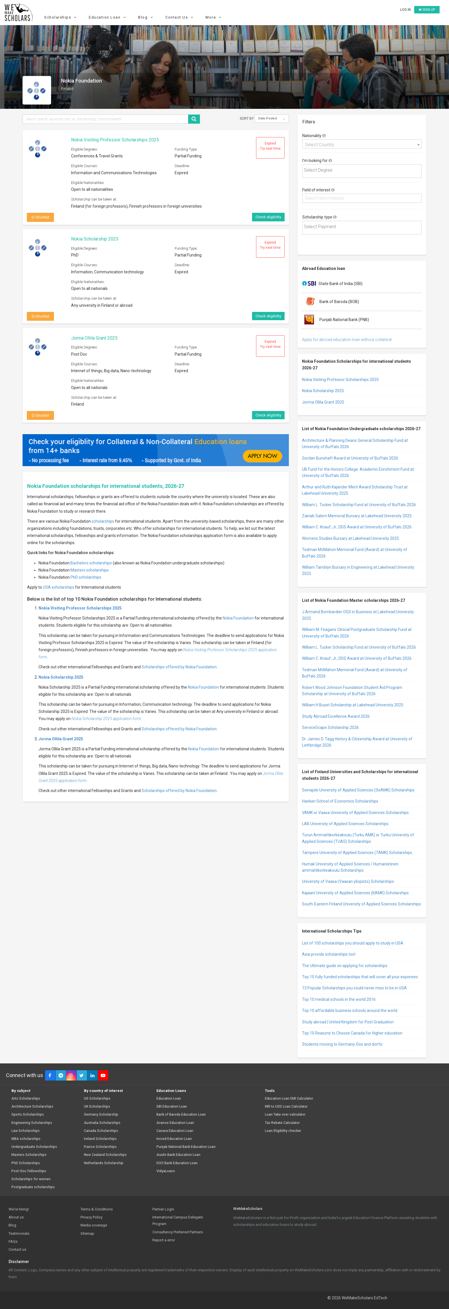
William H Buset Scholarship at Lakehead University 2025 (352, 705)
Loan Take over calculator (285, 1114)
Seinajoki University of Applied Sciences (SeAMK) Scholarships (358, 790)
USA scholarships (58, 587)
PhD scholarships (86, 577)
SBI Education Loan (171, 1106)
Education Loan (108, 17)
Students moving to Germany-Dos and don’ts (342, 1044)
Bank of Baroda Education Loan (181, 1114)
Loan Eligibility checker (283, 1131)
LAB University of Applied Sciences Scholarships (345, 823)
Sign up (427, 10)
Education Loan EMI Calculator (289, 1098)
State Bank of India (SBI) (332, 284)
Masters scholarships (90, 570)
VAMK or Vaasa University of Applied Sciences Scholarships (355, 812)
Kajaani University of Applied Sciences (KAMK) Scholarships (355, 893)
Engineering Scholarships (31, 1123)
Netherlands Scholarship (103, 1163)
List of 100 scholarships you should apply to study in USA (352, 943)
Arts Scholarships (25, 1098)
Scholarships (61, 17)
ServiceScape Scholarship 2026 (330, 727)
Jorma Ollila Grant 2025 (94, 338)
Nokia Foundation (238, 618)
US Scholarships (97, 1098)
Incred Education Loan (174, 1139)
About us (16, 1217)
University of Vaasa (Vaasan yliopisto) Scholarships (348, 881)
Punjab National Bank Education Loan (186, 1147)
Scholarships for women (31, 1179)
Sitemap (87, 1233)
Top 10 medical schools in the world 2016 (339, 999)
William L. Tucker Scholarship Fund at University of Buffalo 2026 (359, 504)
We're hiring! (19, 1209)
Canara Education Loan (174, 1131)
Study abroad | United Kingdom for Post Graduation (348, 1022)
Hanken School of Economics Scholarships (340, 801)
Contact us (17, 1249)
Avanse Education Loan (175, 1123)
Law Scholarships (25, 1131)
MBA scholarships (26, 1139)
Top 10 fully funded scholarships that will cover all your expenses (360, 977)
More (214, 17)
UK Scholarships (97, 1106)
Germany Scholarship (101, 1114)
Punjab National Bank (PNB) (335, 320)
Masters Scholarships (29, 1155)
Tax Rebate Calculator (282, 1123)
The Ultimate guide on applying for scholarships (344, 965)
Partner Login (163, 1209)
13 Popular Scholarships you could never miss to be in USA (354, 988)
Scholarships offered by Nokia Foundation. (180, 667)
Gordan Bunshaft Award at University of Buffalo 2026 (350, 458)
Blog (146, 17)
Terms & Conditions (96, 1209)
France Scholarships (100, 1147)
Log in (405, 10)
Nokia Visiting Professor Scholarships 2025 (115, 140)
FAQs (13, 1241)
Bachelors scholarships (91, 563)
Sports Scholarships (27, 1114)
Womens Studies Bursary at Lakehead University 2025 (350, 538)
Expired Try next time (270, 146)
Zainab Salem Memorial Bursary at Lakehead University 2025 (357, 516)
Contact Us (180, 17)
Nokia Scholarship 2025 (94, 239)
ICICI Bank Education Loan (177, 1163)
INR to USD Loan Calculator (286, 1106)
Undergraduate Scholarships (34, 1147)
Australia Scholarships (102, 1123)
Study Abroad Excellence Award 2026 (336, 716)
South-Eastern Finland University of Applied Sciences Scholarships (361, 904)
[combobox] (362, 144)
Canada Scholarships (101, 1131)
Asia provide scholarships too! (328, 954)
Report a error (163, 1240)
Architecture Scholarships (32, 1106)
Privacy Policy (91, 1217)
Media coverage (93, 1225)
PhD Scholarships (25, 1163)
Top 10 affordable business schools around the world (349, 1010)
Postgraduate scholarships (33, 1187)
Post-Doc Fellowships (28, 1171)
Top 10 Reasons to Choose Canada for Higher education (352, 1033)
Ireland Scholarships (100, 1139)
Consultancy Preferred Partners (177, 1232)
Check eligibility (268, 217)
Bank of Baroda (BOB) (330, 302)
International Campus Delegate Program (177, 1220)
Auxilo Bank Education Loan (178, 1155)
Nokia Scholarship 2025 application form (106, 718)
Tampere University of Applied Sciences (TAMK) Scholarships (357, 852)
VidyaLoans (165, 1171)
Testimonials (19, 1233)
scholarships (103, 521)
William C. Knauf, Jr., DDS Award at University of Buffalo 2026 (357, 527)
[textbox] (363, 170)
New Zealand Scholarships (105, 1155)
